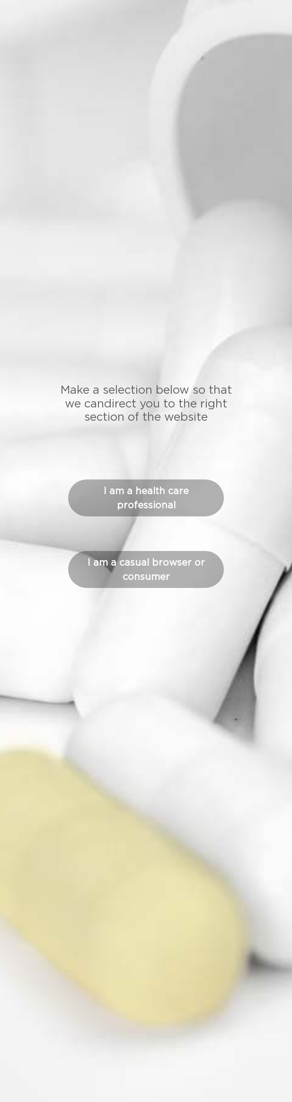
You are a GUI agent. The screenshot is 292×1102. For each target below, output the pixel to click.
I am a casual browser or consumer (146, 569)
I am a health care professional (146, 498)
